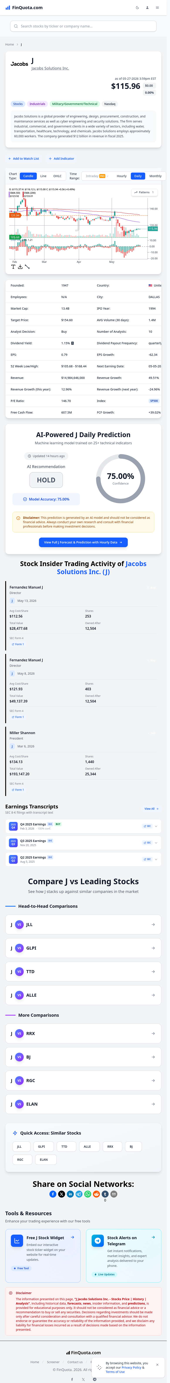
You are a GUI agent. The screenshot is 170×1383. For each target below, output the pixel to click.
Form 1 (18, 644)
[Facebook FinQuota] (72, 1374)
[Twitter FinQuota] (83, 1374)
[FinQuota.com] (24, 8)
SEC (147, 826)
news (87, 1298)
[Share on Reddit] (96, 1194)
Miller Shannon (22, 732)
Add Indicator (61, 158)
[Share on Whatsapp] (87, 1194)
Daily (137, 176)
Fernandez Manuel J (26, 587)
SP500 (154, 401)
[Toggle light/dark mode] (137, 7)
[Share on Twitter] (61, 1194)
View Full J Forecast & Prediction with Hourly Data (83, 542)
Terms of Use (115, 1372)
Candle (28, 176)
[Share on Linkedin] (70, 1194)
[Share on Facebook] (52, 1194)
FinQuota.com (86, 1347)
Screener (53, 1357)
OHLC (57, 176)
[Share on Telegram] (79, 1194)
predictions (136, 1298)
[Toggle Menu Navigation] (157, 7)
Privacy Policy (131, 1367)
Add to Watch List (23, 158)
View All (152, 809)
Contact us (75, 1357)
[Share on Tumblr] (105, 1194)
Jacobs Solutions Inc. (50, 68)
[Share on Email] (113, 1194)
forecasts (74, 1298)
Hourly (121, 176)
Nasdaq (109, 104)
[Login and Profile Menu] (147, 7)
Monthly (156, 176)
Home (9, 44)
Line (43, 176)
